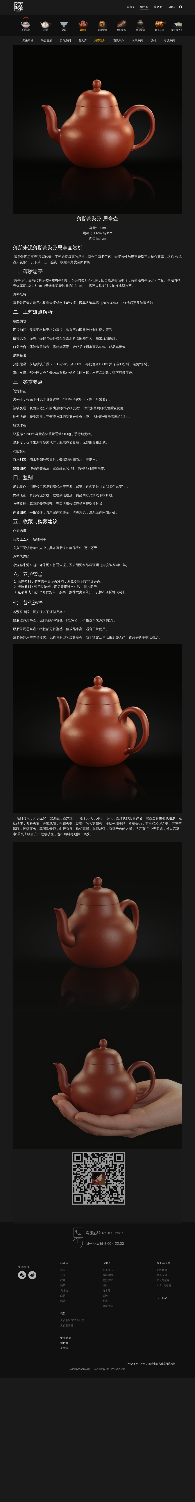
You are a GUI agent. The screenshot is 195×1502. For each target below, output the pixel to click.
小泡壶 (45, 30)
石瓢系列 (118, 40)
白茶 (62, 1295)
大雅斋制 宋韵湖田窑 (72, 1320)
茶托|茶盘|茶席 (178, 30)
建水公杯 (159, 30)
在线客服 (162, 1269)
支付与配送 (163, 1280)
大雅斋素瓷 (66, 1325)
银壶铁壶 (26, 30)
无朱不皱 (27, 40)
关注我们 (23, 1267)
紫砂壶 (83, 30)
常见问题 (162, 1275)
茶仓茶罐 (140, 30)
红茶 (62, 1280)
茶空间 (64, 1348)
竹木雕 (106, 1290)
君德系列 (169, 40)
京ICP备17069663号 (80, 1369)
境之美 (158, 6)
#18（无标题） (165, 1285)
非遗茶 (131, 6)
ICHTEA (162, 1297)
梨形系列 (65, 40)
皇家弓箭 (108, 1305)
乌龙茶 (64, 1290)
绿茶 (62, 1300)
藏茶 (62, 1285)
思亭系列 (99, 40)
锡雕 (105, 1285)
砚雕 (105, 1295)
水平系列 (137, 40)
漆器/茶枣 (102, 30)
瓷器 (64, 30)
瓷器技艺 (108, 1280)
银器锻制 (108, 1275)
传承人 (171, 6)
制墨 (105, 1300)
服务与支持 (163, 1263)
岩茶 (62, 1269)
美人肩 (82, 40)
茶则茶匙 (121, 30)
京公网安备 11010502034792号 (109, 1369)
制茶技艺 (108, 1269)
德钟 (153, 40)
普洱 (62, 1275)
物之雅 (144, 6)
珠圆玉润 (46, 40)
